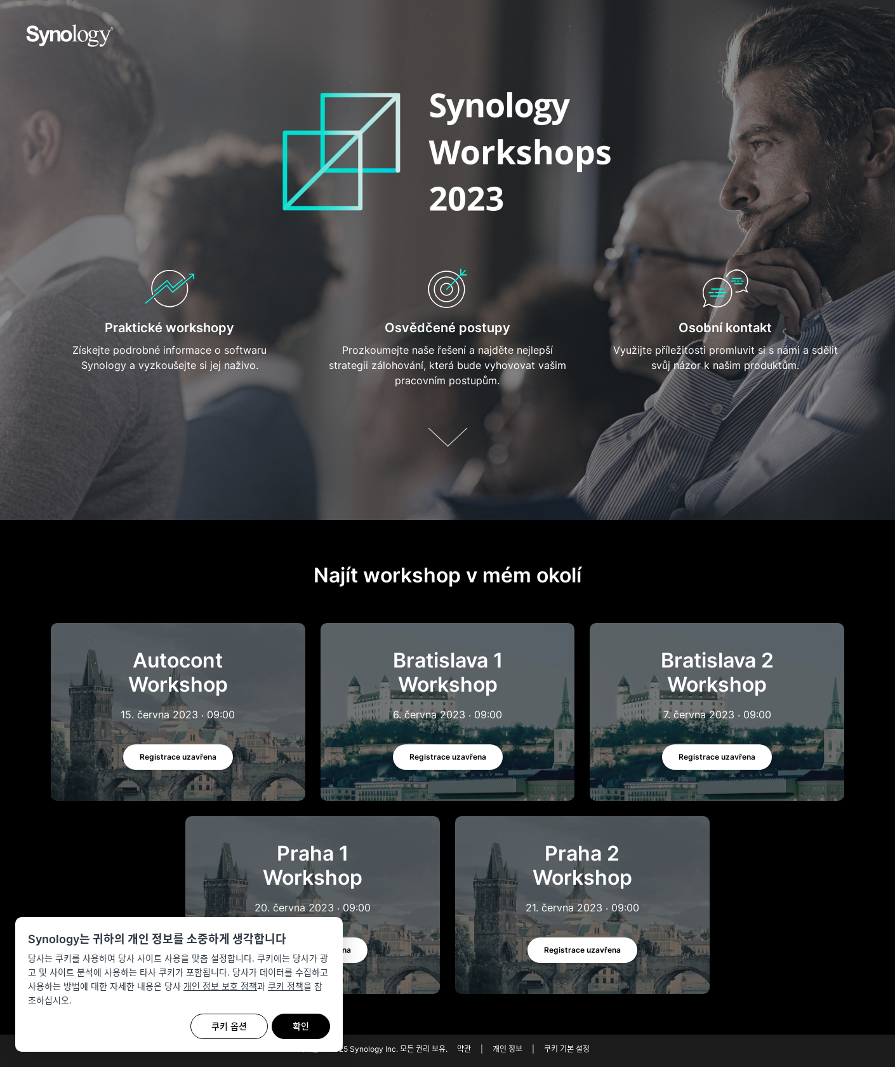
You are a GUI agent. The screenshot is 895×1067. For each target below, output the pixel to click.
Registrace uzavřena (178, 757)
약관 (464, 1049)
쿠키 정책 (285, 986)
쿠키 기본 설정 (567, 1049)
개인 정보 (507, 1049)
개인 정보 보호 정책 (220, 986)
